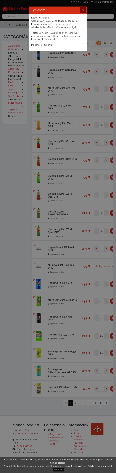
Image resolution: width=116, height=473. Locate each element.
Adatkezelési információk (100, 466)
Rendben (58, 469)
